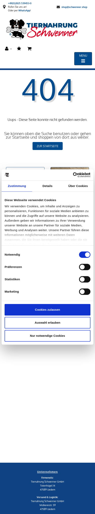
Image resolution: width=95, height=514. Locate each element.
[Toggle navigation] (83, 58)
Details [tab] (47, 186)
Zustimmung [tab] (17, 186)
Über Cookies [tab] (78, 186)
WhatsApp (24, 10)
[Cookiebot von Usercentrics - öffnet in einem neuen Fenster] (72, 174)
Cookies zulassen (47, 309)
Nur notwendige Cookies (47, 335)
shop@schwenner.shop (74, 6)
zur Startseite (47, 146)
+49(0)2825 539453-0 (20, 3)
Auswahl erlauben (47, 322)
